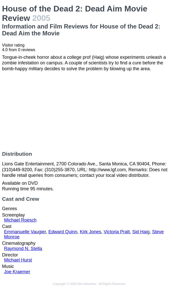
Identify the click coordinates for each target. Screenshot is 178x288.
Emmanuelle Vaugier (25, 231)
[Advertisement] (89, 111)
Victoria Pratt (117, 231)
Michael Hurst (18, 260)
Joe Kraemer (17, 271)
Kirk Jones (90, 231)
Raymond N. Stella (23, 248)
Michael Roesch (20, 220)
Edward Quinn (62, 231)
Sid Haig (141, 231)
